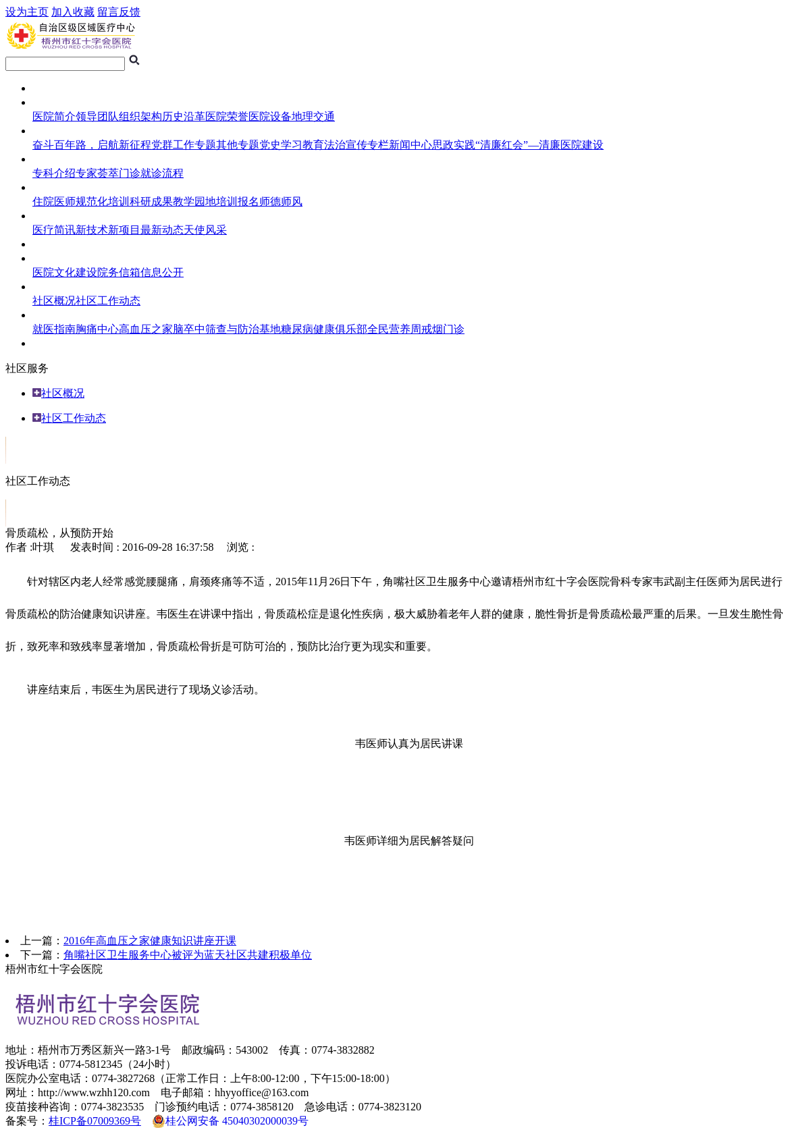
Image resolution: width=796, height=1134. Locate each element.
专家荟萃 (97, 173)
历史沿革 (183, 116)
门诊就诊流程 (151, 173)
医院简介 (54, 116)
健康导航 (54, 315)
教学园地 (194, 201)
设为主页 (27, 12)
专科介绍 (54, 173)
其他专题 (237, 145)
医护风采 (54, 215)
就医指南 (54, 159)
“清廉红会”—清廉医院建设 (539, 145)
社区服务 (54, 286)
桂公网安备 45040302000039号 (230, 1121)
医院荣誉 (226, 116)
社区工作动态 (108, 300)
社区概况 (54, 300)
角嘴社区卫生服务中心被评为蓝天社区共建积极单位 (187, 955)
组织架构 (140, 116)
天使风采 (205, 230)
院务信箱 (118, 272)
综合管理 (54, 258)
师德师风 (280, 201)
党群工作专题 (183, 145)
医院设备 (270, 116)
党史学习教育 (291, 145)
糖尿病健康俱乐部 (324, 329)
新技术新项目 (108, 230)
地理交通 (313, 116)
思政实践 (453, 145)
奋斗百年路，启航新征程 (91, 145)
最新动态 (162, 230)
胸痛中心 (97, 329)
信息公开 (162, 272)
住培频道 (54, 187)
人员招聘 (54, 343)
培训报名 (237, 201)
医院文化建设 (64, 272)
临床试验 (54, 244)
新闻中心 (410, 145)
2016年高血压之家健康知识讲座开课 (149, 940)
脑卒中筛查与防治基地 (227, 329)
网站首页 (54, 88)
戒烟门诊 (443, 329)
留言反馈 (118, 12)
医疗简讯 (54, 230)
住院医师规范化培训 (81, 201)
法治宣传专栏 (356, 145)
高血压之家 (146, 329)
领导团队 (97, 116)
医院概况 (54, 102)
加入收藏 (73, 12)
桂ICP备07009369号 (95, 1121)
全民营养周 (394, 329)
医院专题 (54, 130)
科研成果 (151, 201)
